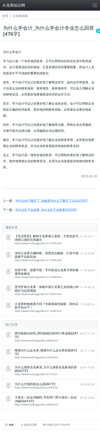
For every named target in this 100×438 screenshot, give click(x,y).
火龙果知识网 (13, 5)
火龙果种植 (20, 16)
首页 (5, 16)
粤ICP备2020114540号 (56, 424)
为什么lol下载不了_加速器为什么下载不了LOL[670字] (51, 201)
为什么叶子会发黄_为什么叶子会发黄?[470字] (46, 210)
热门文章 (12, 324)
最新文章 (12, 227)
